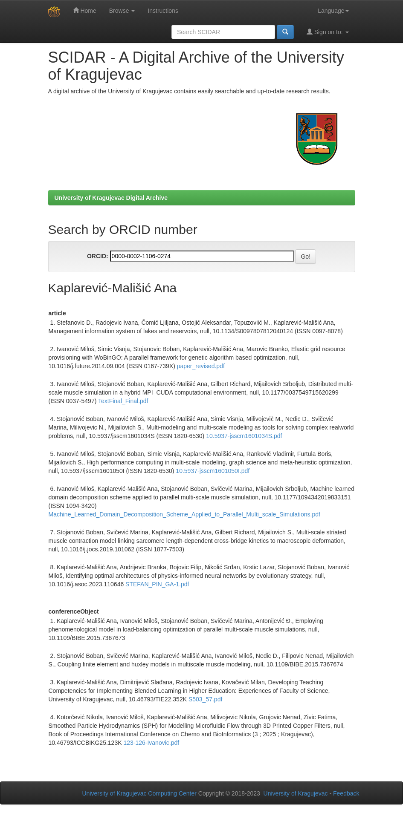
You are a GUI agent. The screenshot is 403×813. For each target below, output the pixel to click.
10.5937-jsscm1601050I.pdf (212, 470)
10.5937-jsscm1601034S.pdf (244, 435)
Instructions (163, 10)
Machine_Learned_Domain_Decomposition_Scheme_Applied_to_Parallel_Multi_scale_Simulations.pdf (184, 514)
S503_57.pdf (205, 699)
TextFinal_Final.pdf (123, 401)
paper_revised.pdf (201, 366)
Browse (122, 10)
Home (84, 10)
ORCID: (97, 256)
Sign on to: (328, 31)
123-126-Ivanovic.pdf (151, 742)
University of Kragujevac (296, 793)
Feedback (346, 793)
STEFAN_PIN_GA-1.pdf (157, 584)
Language (333, 10)
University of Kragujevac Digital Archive (111, 197)
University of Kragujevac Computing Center (139, 793)
